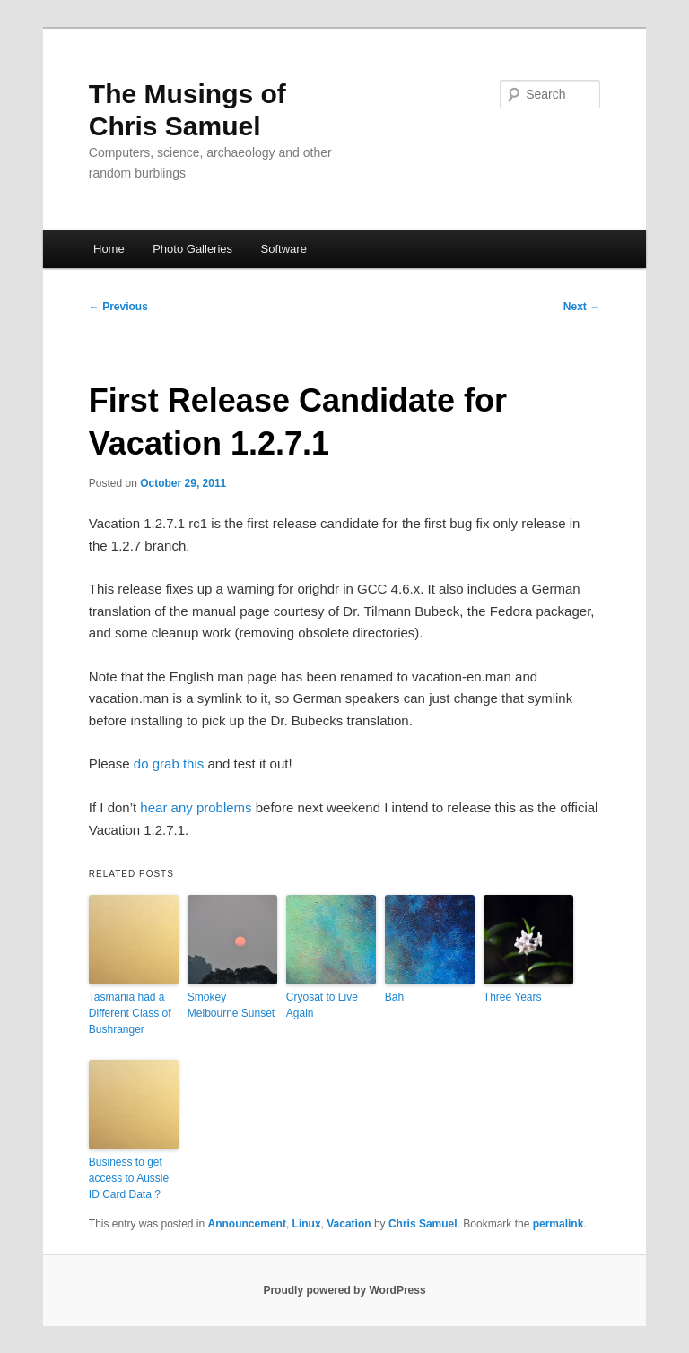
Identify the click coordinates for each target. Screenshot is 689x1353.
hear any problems (195, 807)
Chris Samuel (423, 1224)
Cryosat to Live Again (322, 1005)
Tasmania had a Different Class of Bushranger (130, 1013)
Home (109, 249)
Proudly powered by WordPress (344, 1290)
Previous (118, 306)
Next (581, 306)
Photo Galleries (192, 249)
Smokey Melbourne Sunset (231, 1005)
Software (284, 249)
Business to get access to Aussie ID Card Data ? (129, 1178)
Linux (306, 1224)
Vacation (349, 1224)
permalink (558, 1224)
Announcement (247, 1224)
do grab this (169, 763)
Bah (394, 997)
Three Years (513, 997)
